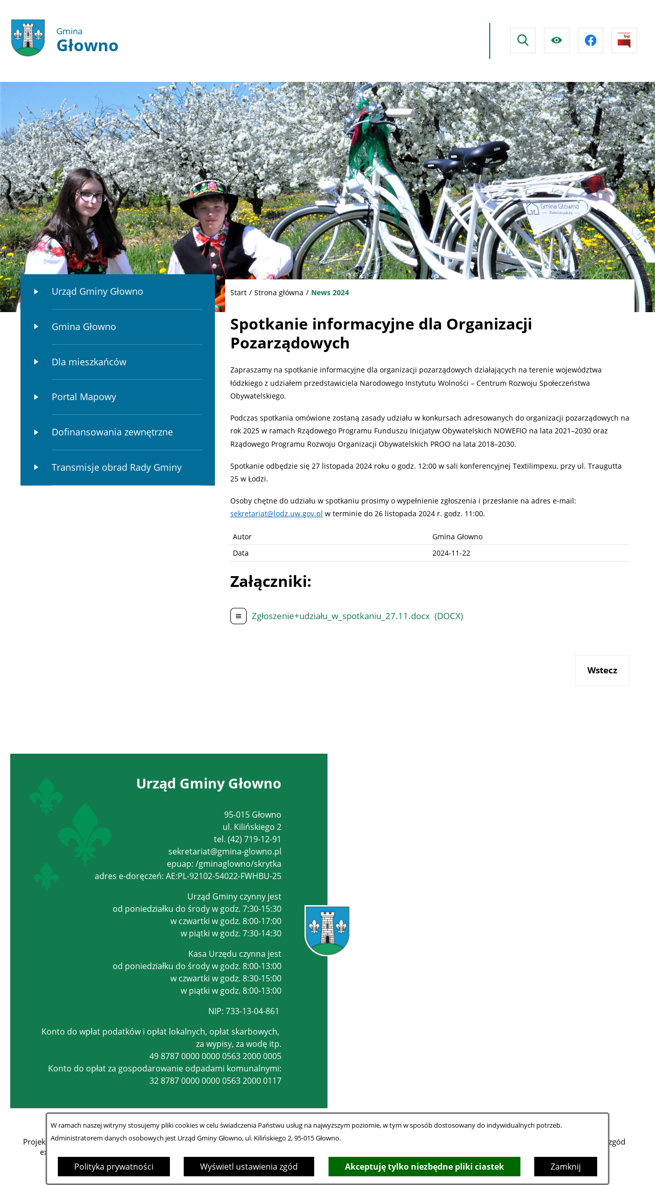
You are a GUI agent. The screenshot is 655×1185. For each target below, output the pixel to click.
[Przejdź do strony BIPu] (624, 40)
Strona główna (278, 292)
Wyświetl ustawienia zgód (249, 1166)
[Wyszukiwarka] (523, 40)
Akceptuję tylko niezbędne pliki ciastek (424, 1166)
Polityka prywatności (114, 1166)
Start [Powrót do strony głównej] (238, 292)
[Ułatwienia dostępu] (557, 40)
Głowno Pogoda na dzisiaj (387, 41)
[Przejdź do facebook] (590, 40)
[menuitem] (117, 292)
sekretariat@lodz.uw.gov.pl (276, 513)
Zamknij (566, 1166)
